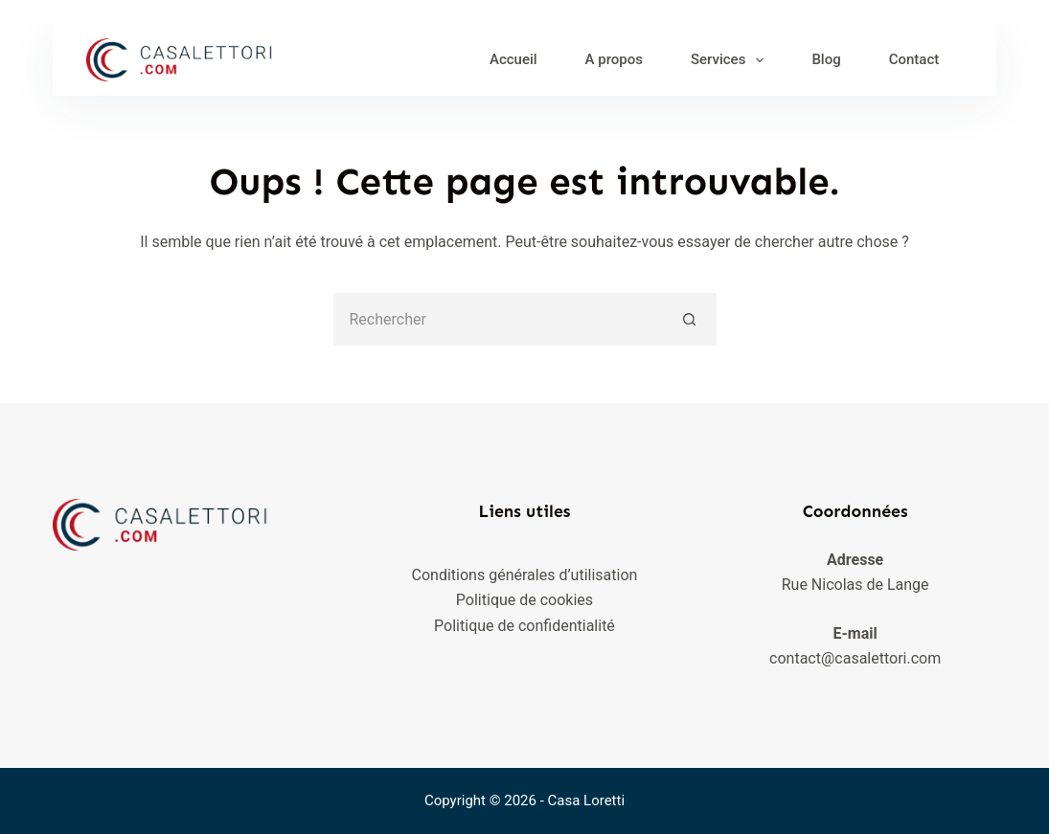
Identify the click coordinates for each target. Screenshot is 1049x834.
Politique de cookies (524, 600)
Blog (825, 59)
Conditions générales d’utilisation (525, 575)
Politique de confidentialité (524, 626)
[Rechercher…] (498, 319)
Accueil (513, 59)
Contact (914, 59)
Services (731, 60)
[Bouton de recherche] (690, 319)
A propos (614, 59)
